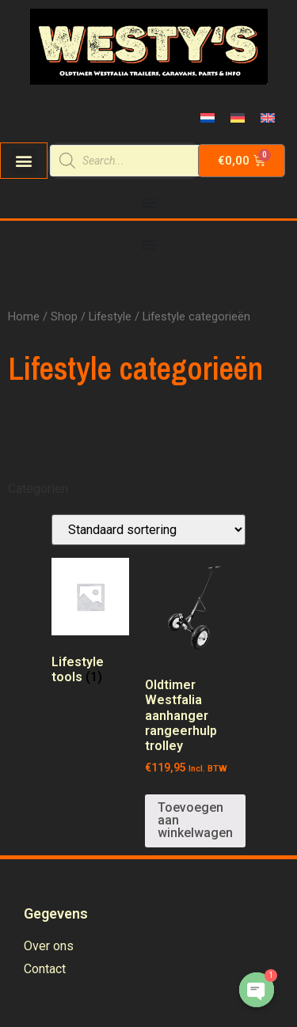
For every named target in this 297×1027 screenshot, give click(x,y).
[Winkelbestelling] (148, 529)
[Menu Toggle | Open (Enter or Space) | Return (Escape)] (149, 202)
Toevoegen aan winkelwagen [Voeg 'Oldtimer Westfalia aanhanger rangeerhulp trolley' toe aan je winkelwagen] (195, 820)
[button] (24, 161)
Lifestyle (110, 316)
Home (24, 316)
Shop (64, 316)
